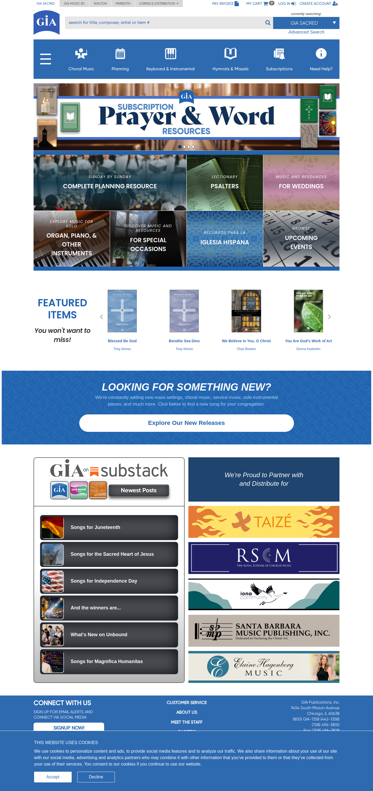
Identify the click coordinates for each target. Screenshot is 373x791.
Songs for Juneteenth (95, 536)
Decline (96, 777)
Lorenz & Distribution (158, 3)
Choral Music (81, 57)
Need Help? (321, 57)
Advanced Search (306, 32)
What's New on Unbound (99, 644)
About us (186, 721)
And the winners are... (96, 617)
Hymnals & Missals (230, 57)
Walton (100, 3)
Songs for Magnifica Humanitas (107, 671)
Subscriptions (279, 57)
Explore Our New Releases (186, 432)
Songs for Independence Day (104, 590)
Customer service (187, 712)
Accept (53, 777)
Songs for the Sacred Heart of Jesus (112, 563)
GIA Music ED (74, 3)
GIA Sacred (45, 3)
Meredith (123, 3)
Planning (120, 57)
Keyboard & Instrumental (170, 57)
